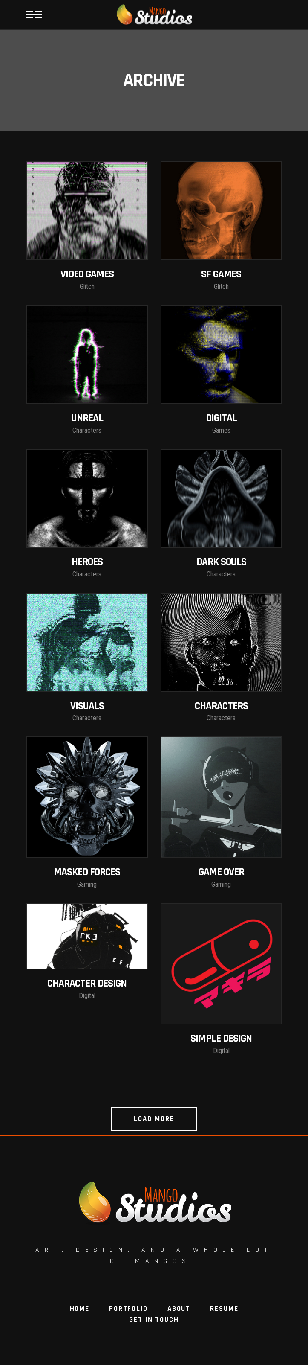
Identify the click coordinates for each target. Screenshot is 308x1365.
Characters (86, 430)
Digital (87, 996)
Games (221, 430)
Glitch (87, 286)
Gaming (87, 884)
